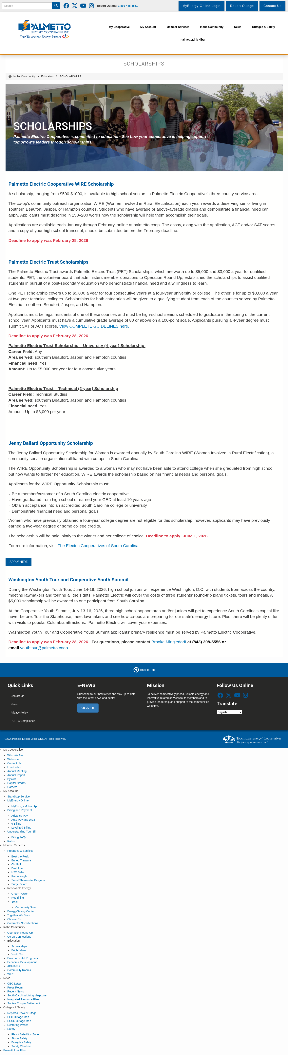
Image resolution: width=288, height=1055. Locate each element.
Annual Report (16, 775)
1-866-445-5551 (128, 5)
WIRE (11, 974)
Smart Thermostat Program (28, 880)
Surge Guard (19, 884)
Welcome (13, 759)
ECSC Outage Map (19, 1021)
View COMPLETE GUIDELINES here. (94, 326)
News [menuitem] (237, 27)
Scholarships (19, 946)
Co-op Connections (19, 936)
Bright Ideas (18, 950)
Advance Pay (19, 815)
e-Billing (16, 823)
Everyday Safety (21, 1042)
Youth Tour (17, 954)
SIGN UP (88, 708)
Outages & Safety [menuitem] (263, 27)
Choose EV (14, 919)
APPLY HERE (19, 562)
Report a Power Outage (21, 1013)
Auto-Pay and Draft (23, 819)
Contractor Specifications (22, 923)
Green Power (19, 893)
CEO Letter (14, 983)
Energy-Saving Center (21, 911)
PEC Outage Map (18, 1017)
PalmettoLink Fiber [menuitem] (193, 39)
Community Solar (26, 907)
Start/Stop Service (18, 796)
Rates (11, 841)
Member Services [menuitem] (178, 27)
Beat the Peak (20, 856)
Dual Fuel (17, 868)
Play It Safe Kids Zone (25, 1034)
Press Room (15, 987)
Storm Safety (19, 1038)
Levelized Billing (21, 827)
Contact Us (17, 696)
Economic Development (22, 962)
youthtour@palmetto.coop (44, 647)
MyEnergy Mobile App (24, 806)
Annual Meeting (17, 771)
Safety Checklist (21, 1046)
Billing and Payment (19, 810)
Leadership (14, 767)
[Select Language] (229, 712)
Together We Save (18, 915)
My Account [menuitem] (148, 27)
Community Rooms (19, 970)
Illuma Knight (19, 876)
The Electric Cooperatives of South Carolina (98, 545)
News (13, 704)
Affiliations (13, 966)
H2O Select (18, 872)
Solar (14, 901)
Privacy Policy (19, 712)
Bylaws (11, 779)
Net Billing (17, 897)
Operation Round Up (20, 932)
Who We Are (15, 755)
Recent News (15, 991)
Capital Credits (16, 783)
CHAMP (16, 864)
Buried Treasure (21, 860)
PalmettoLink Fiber (15, 1050)
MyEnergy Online (18, 800)
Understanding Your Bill (21, 831)
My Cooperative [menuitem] (119, 27)
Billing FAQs (18, 837)
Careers (12, 787)
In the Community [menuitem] (211, 27)
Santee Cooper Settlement (23, 1003)
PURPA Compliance (22, 720)
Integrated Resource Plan (23, 999)
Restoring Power (17, 1024)
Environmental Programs (22, 958)
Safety (11, 1028)
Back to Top (147, 669)
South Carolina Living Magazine (27, 995)
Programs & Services (20, 850)
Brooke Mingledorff (168, 642)
